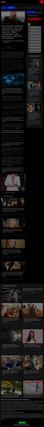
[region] (22, 412)
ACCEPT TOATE (22, 422)
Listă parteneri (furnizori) (5, 419)
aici (17, 407)
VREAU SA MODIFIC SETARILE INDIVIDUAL (21, 424)
